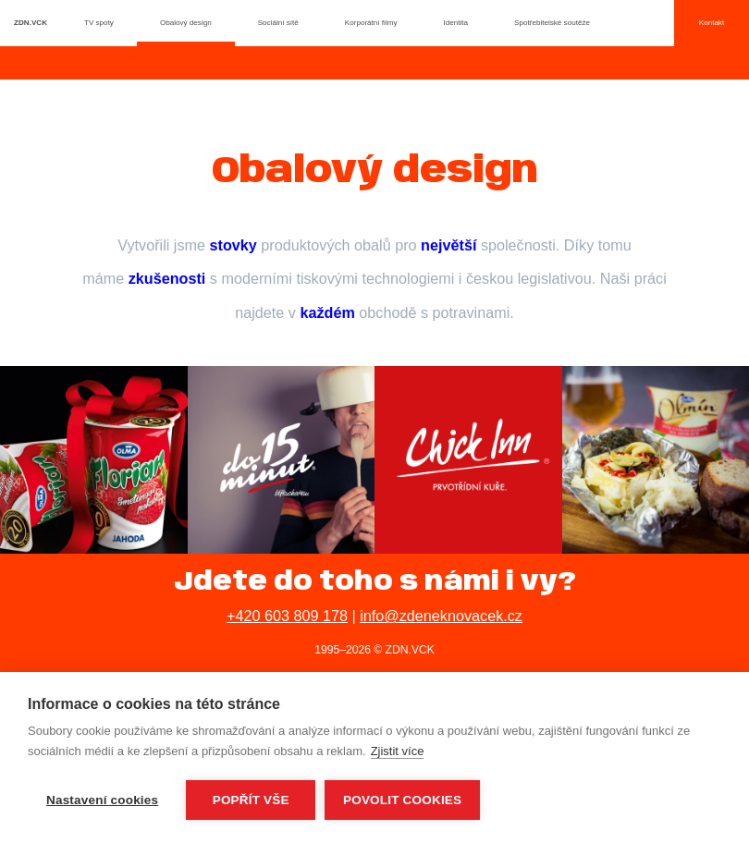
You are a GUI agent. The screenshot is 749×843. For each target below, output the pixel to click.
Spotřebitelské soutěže (552, 22)
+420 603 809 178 (287, 615)
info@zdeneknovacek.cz (441, 615)
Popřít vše (251, 800)
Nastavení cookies (102, 800)
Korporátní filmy (371, 22)
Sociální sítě (278, 22)
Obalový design (186, 22)
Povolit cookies (402, 800)
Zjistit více (397, 751)
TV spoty (99, 22)
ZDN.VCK (30, 22)
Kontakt (711, 22)
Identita (456, 22)
